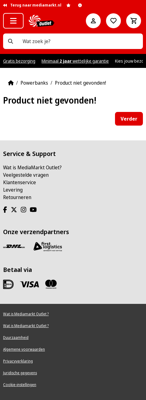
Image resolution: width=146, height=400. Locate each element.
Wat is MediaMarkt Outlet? (32, 167)
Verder (129, 118)
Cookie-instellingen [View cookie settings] (19, 384)
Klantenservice (19, 182)
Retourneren (17, 197)
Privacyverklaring (18, 361)
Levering (13, 189)
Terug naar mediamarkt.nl (32, 5)
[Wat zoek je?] (10, 41)
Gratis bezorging (19, 61)
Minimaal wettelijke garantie (75, 61)
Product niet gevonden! (80, 82)
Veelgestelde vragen (26, 174)
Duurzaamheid (16, 337)
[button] (13, 21)
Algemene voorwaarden (24, 349)
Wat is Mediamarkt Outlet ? (26, 314)
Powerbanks (34, 82)
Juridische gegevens (20, 373)
